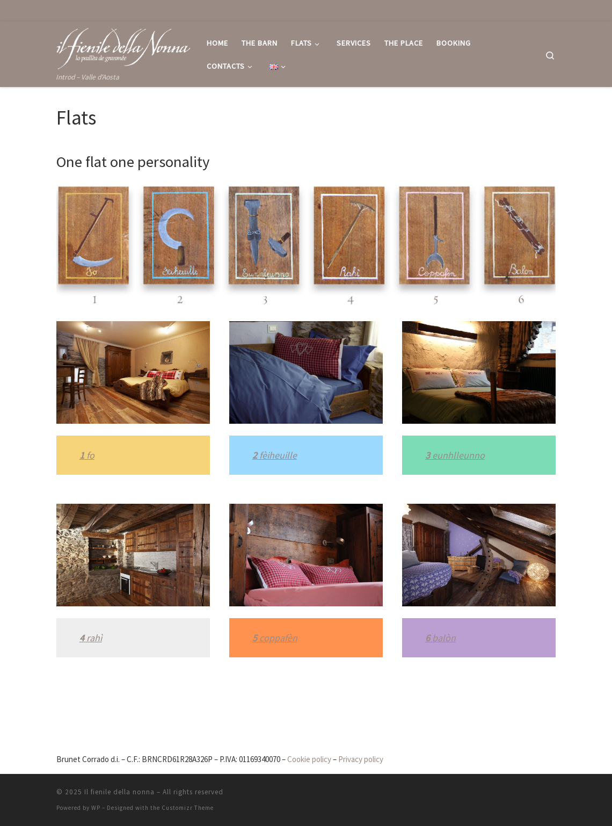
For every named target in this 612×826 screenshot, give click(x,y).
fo (89, 455)
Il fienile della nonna (119, 791)
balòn (443, 638)
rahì (93, 638)
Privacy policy (360, 759)
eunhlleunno (457, 455)
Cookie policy (309, 759)
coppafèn (277, 638)
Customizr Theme (188, 807)
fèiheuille (277, 455)
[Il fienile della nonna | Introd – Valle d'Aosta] (123, 46)
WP (95, 807)
